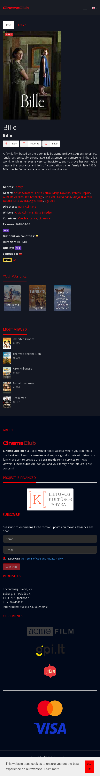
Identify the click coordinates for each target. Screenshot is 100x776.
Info (8, 25)
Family (18, 187)
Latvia (33, 218)
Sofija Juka (79, 197)
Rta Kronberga (34, 197)
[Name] (50, 539)
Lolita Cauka (43, 193)
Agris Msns (36, 201)
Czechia (23, 218)
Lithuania (44, 218)
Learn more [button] (51, 769)
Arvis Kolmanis (24, 212)
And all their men (23, 383)
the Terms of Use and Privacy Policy (42, 558)
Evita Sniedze (43, 212)
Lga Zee (50, 201)
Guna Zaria (64, 197)
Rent (10, 144)
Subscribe (11, 567)
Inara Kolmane (27, 206)
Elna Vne (50, 197)
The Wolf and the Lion (27, 354)
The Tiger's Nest (12, 306)
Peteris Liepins (81, 193)
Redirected (19, 398)
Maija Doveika (61, 193)
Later (50, 144)
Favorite (29, 144)
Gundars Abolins (13, 197)
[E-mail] (50, 550)
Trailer (22, 25)
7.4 (14, 259)
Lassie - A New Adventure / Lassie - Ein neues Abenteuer (62, 300)
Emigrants (37, 308)
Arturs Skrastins (24, 193)
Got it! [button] (89, 766)
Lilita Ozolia (20, 201)
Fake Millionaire (22, 368)
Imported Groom (23, 339)
